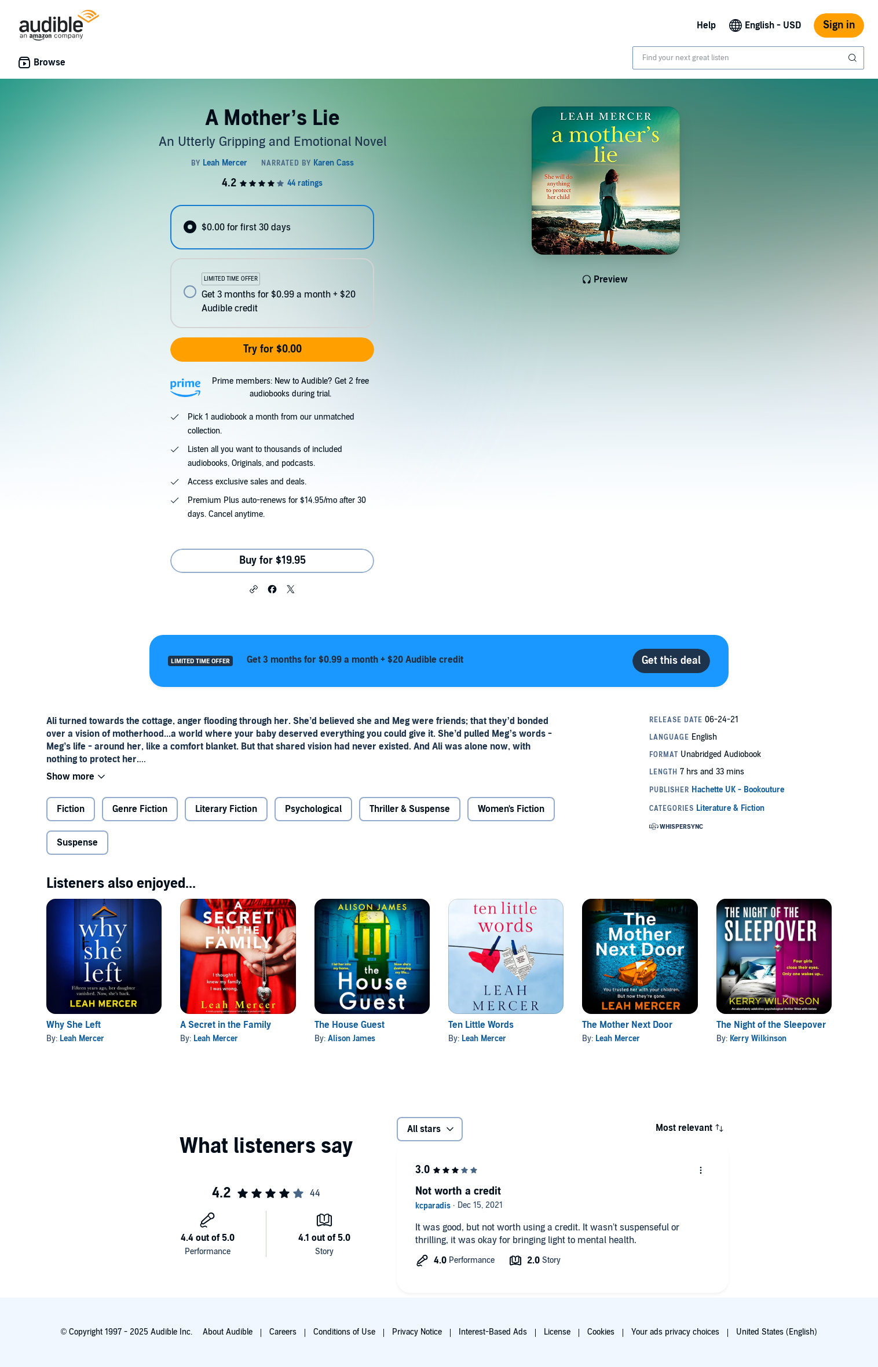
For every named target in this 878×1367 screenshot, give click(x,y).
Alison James (351, 1038)
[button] (253, 589)
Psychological (313, 809)
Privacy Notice (417, 1332)
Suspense (77, 842)
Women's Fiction (511, 809)
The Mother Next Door (627, 1025)
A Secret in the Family (225, 1025)
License (557, 1332)
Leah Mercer (82, 1038)
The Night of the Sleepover (771, 1025)
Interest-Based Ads (493, 1332)
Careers (283, 1332)
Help (706, 25)
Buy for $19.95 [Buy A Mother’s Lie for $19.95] (272, 560)
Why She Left (73, 1025)
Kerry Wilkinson (758, 1038)
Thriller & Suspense (410, 809)
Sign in (839, 25)
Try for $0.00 (272, 349)
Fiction (71, 809)
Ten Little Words (481, 1025)
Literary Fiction (226, 809)
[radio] (272, 227)
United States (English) (776, 1332)
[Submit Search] (853, 57)
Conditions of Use (344, 1332)
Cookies (600, 1332)
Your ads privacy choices (675, 1332)
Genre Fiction (139, 809)
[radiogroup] (272, 266)
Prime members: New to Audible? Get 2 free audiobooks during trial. (290, 387)
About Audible (228, 1332)
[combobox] (748, 57)
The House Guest (349, 1025)
